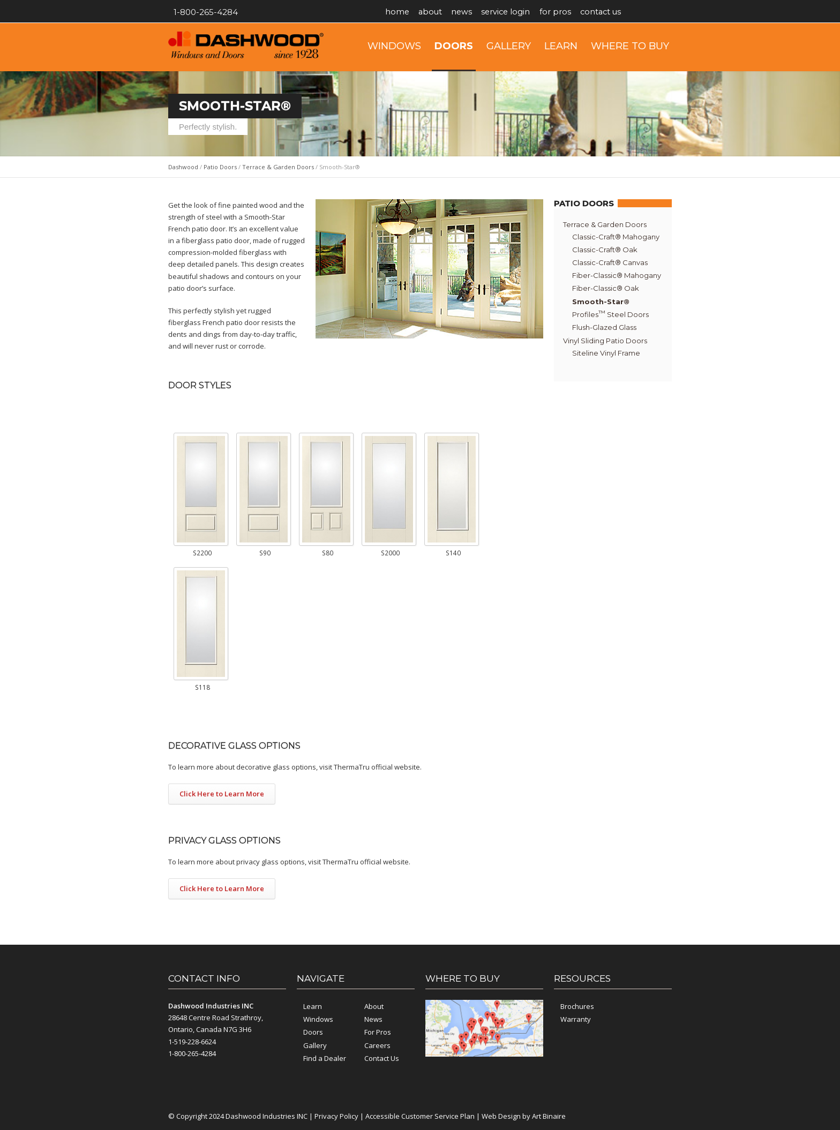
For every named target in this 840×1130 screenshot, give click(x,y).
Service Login (514, 12)
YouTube (661, 12)
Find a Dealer (324, 1058)
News (467, 12)
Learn (561, 46)
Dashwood (183, 167)
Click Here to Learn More (221, 793)
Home (398, 12)
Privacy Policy (336, 1116)
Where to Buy (630, 46)
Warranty (575, 1019)
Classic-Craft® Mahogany (615, 236)
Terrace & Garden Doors (278, 167)
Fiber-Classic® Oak (605, 288)
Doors (453, 46)
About (433, 12)
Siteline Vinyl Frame (606, 353)
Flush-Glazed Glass (604, 327)
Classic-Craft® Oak (605, 249)
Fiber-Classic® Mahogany (616, 275)
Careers (377, 1045)
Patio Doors (220, 167)
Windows (394, 46)
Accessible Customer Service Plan (420, 1116)
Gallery (508, 46)
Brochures (577, 1006)
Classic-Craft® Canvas (610, 262)
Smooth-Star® (600, 301)
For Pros (565, 12)
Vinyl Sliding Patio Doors (605, 340)
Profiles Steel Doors (610, 313)
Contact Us (613, 12)
